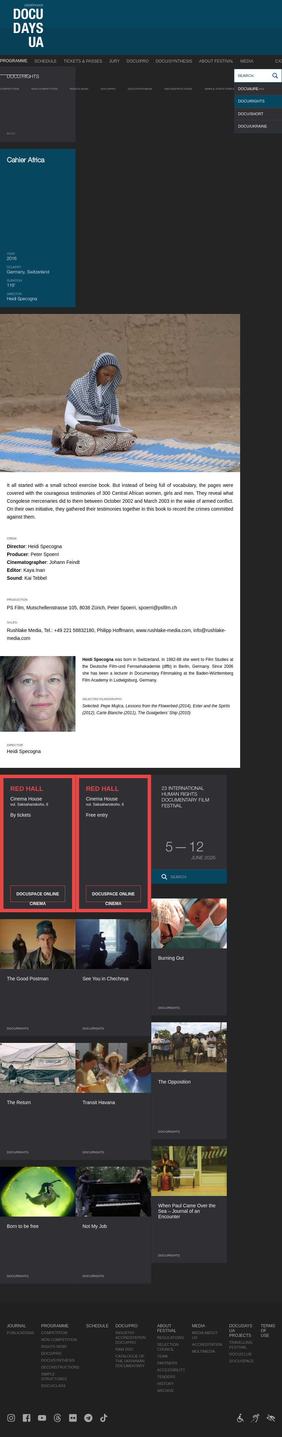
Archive (165, 1391)
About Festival (216, 61)
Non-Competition (44, 88)
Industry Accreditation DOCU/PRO (130, 1338)
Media (247, 61)
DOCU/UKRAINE (252, 126)
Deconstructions (178, 88)
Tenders (166, 1377)
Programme (13, 60)
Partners (167, 1363)
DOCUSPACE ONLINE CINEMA (37, 897)
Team (162, 1356)
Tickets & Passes (82, 61)
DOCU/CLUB (240, 1354)
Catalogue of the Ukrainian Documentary (129, 1361)
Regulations (170, 1338)
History (165, 1384)
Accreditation (207, 1344)
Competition (9, 88)
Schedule (45, 61)
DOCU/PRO (138, 61)
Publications (20, 1333)
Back (11, 133)
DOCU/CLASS (255, 88)
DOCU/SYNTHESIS (174, 61)
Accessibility (171, 1370)
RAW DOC (124, 1349)
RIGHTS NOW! (79, 88)
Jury (114, 61)
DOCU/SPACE (241, 1361)
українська (33, 5)
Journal (16, 1326)
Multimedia (203, 1351)
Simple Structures (219, 88)
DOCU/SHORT (250, 114)
